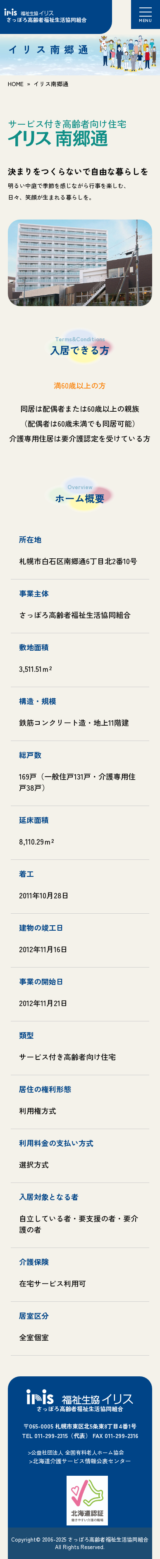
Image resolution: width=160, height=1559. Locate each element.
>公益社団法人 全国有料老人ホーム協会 (76, 1452)
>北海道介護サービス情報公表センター (80, 1461)
